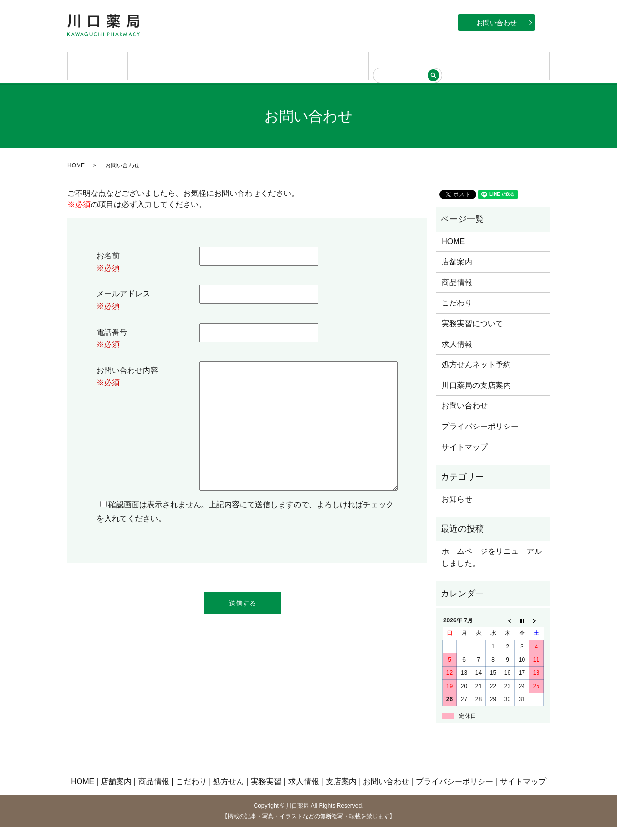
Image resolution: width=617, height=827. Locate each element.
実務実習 (398, 65)
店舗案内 (157, 65)
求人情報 (458, 65)
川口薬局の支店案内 (476, 384)
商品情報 (217, 65)
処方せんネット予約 (476, 364)
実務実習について (472, 322)
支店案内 (519, 65)
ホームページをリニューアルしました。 (492, 556)
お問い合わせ (496, 23)
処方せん (338, 65)
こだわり (278, 65)
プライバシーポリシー (480, 425)
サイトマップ (465, 446)
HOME (97, 65)
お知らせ (457, 498)
